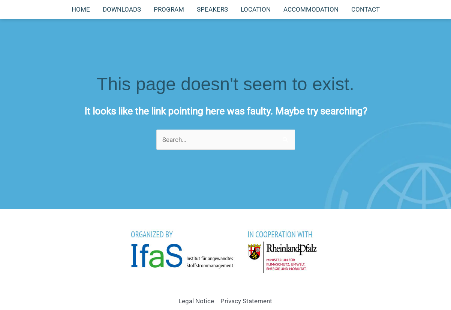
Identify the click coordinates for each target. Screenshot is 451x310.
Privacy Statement (246, 301)
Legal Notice (196, 301)
